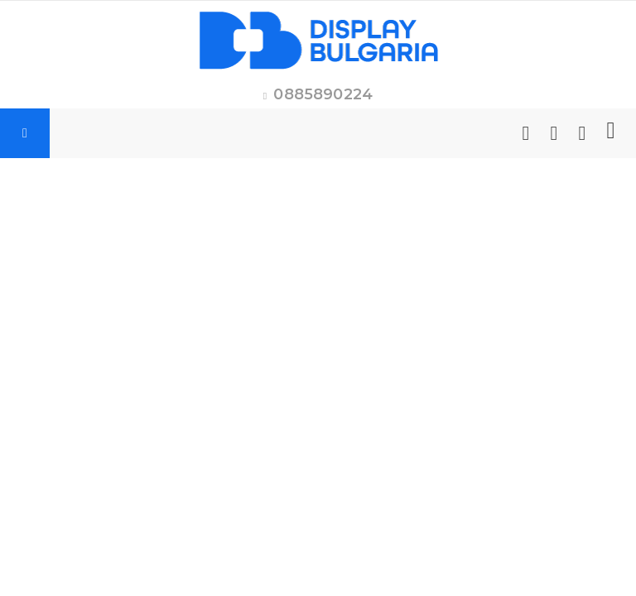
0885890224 (323, 94)
